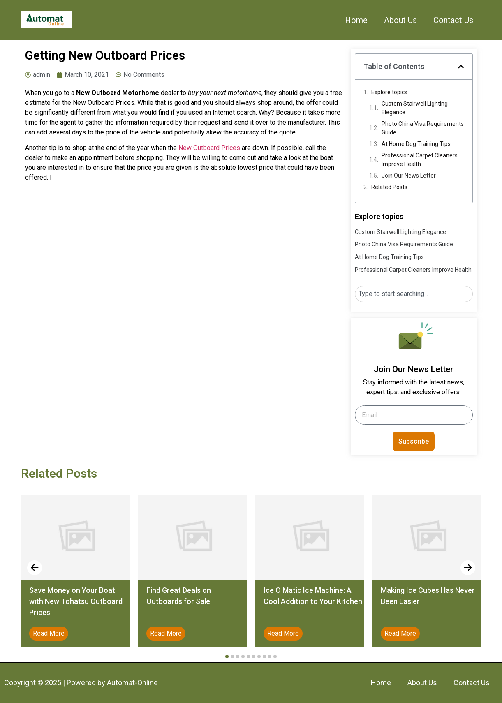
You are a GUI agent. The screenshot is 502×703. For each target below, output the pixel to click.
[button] (461, 66)
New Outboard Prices (209, 148)
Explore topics (389, 92)
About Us (400, 20)
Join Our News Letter (409, 175)
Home (356, 20)
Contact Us (453, 20)
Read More (49, 633)
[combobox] (414, 294)
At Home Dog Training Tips (416, 144)
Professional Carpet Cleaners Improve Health (420, 159)
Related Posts (389, 187)
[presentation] (34, 567)
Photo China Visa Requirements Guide (423, 128)
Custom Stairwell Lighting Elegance (415, 108)
